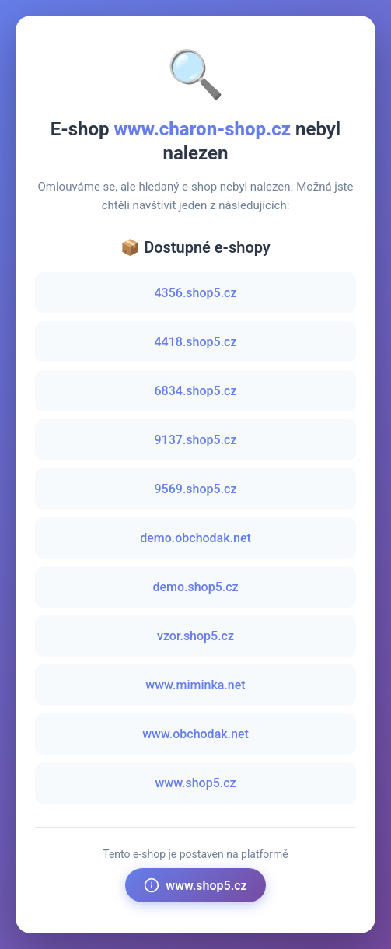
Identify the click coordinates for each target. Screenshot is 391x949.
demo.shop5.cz (195, 587)
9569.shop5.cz (196, 489)
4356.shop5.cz (196, 292)
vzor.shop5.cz (195, 636)
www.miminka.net (195, 685)
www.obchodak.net (195, 734)
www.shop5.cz (195, 783)
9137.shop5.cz (196, 439)
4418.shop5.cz (196, 341)
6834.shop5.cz (196, 390)
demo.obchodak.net (195, 538)
